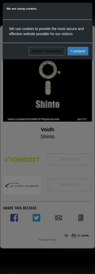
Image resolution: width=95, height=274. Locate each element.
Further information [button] (47, 51)
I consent (78, 51)
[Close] (86, 13)
